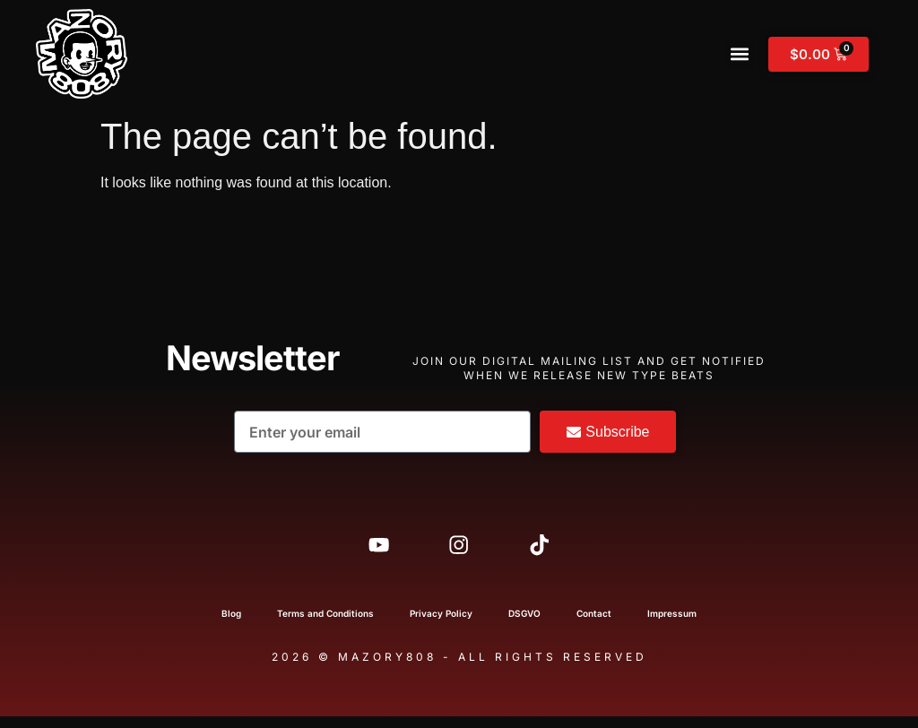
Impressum (672, 625)
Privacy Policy (441, 625)
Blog (231, 625)
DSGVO (524, 625)
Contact (593, 625)
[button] (740, 54)
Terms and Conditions (325, 625)
